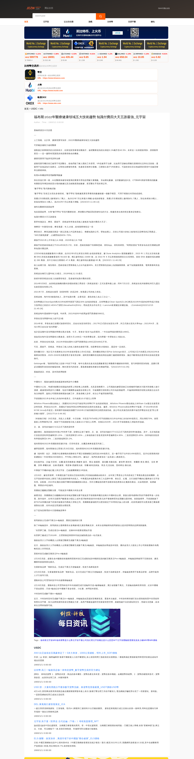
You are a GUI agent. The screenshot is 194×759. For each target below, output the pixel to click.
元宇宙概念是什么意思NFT (105, 615)
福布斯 (43, 615)
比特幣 (110, 20)
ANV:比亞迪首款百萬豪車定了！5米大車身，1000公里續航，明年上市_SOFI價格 (75, 628)
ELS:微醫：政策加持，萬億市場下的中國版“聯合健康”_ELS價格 (66, 713)
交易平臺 (132, 20)
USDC (34, 84)
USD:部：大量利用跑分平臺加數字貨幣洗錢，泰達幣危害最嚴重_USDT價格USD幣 (76, 662)
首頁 (26, 20)
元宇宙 (46, 20)
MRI (55, 615)
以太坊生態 (68, 20)
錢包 (153, 20)
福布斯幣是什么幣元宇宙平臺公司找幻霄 (75, 615)
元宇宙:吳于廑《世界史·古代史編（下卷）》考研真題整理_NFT (66, 696)
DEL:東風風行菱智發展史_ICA (49, 679)
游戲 (90, 20)
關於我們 (68, 745)
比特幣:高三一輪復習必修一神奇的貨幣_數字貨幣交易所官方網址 (67, 645)
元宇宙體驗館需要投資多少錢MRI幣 (133, 615)
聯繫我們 (55, 745)
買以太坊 (68, 756)
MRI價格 (153, 615)
